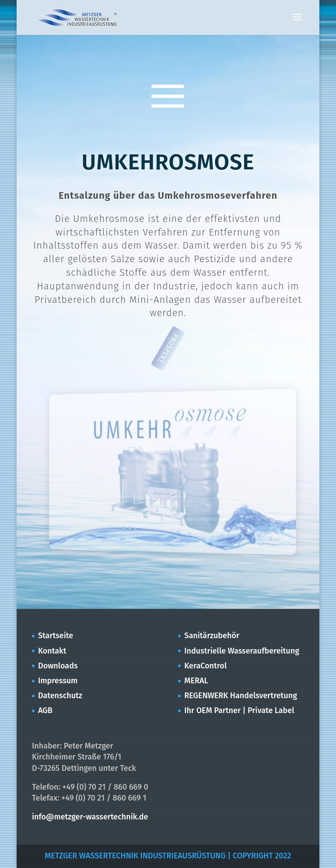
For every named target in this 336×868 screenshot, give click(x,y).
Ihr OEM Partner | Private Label (239, 710)
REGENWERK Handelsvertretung (240, 695)
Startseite (55, 635)
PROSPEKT (168, 348)
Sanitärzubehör (211, 635)
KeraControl (205, 666)
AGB (45, 710)
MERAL (196, 680)
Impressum (57, 680)
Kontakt (52, 651)
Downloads (58, 666)
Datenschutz (60, 695)
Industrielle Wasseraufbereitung (241, 651)
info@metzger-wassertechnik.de (90, 817)
